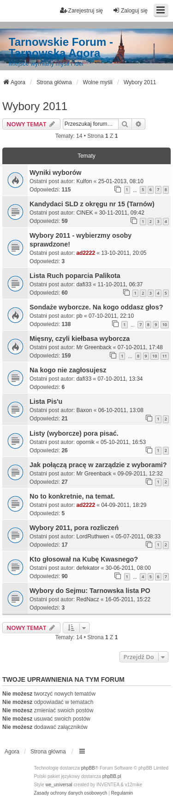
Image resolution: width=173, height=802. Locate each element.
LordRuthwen (92, 536)
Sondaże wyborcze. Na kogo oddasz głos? (96, 307)
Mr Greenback (93, 347)
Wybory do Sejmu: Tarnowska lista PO (90, 590)
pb (79, 316)
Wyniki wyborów (55, 172)
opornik (85, 442)
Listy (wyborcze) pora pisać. (74, 433)
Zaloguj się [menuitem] (130, 10)
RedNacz (87, 599)
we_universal (58, 784)
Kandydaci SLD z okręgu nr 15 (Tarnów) (92, 204)
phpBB (88, 768)
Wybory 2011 (34, 106)
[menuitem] (70, 793)
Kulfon (84, 181)
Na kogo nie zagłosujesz (68, 370)
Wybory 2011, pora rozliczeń (74, 527)
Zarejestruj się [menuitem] (81, 10)
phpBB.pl (111, 776)
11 (164, 356)
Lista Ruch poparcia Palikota (75, 275)
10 (164, 324)
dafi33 (83, 284)
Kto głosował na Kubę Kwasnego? (84, 559)
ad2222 (85, 253)
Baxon (84, 410)
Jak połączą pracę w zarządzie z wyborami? (98, 465)
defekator (87, 568)
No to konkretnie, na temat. (72, 496)
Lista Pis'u (46, 401)
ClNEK (84, 213)
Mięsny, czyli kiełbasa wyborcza (80, 338)
